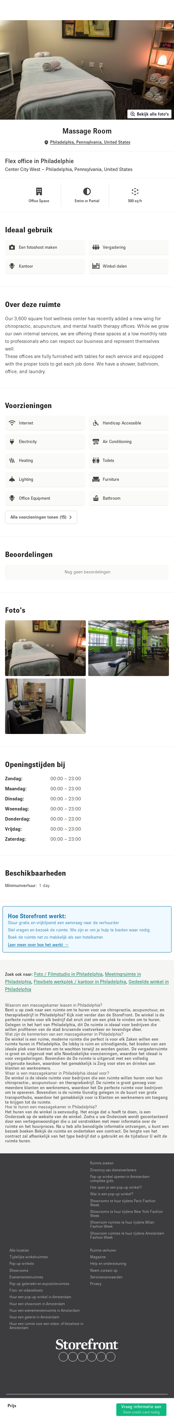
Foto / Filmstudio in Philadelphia (68, 974)
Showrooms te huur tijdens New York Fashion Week (126, 1213)
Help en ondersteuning (108, 1263)
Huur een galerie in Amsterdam (34, 1317)
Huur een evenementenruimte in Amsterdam (44, 1310)
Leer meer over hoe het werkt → (38, 944)
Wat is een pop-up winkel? (111, 1194)
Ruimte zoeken (101, 1163)
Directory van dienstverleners (113, 1170)
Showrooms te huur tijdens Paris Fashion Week (122, 1203)
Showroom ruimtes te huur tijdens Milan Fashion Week (122, 1224)
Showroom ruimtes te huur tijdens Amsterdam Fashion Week (127, 1235)
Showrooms (18, 1270)
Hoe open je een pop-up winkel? (116, 1187)
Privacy (95, 1284)
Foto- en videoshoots (26, 1290)
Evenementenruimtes (26, 1277)
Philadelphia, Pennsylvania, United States (90, 142)
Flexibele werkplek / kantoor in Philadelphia (80, 981)
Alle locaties (19, 1250)
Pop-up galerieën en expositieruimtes (39, 1284)
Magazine (98, 1257)
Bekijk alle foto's (149, 114)
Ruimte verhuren (103, 1250)
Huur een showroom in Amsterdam (37, 1304)
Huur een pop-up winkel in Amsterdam (40, 1297)
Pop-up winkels (21, 1263)
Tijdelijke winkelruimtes (28, 1257)
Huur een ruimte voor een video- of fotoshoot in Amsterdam (46, 1326)
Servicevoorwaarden (106, 1277)
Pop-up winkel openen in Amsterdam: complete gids (120, 1178)
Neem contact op (104, 1270)
